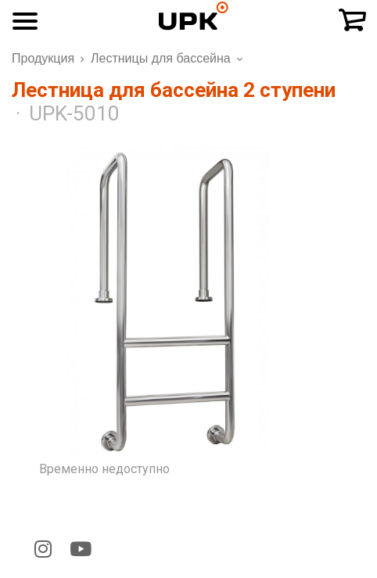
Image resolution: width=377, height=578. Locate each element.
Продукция (43, 58)
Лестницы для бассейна (161, 58)
